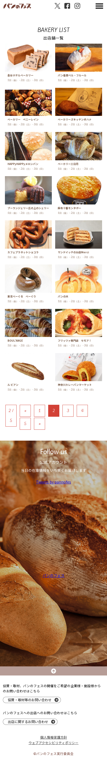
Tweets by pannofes (53, 482)
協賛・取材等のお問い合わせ (30, 699)
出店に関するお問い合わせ (28, 721)
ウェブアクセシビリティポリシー (53, 742)
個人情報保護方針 (53, 737)
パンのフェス (53, 575)
